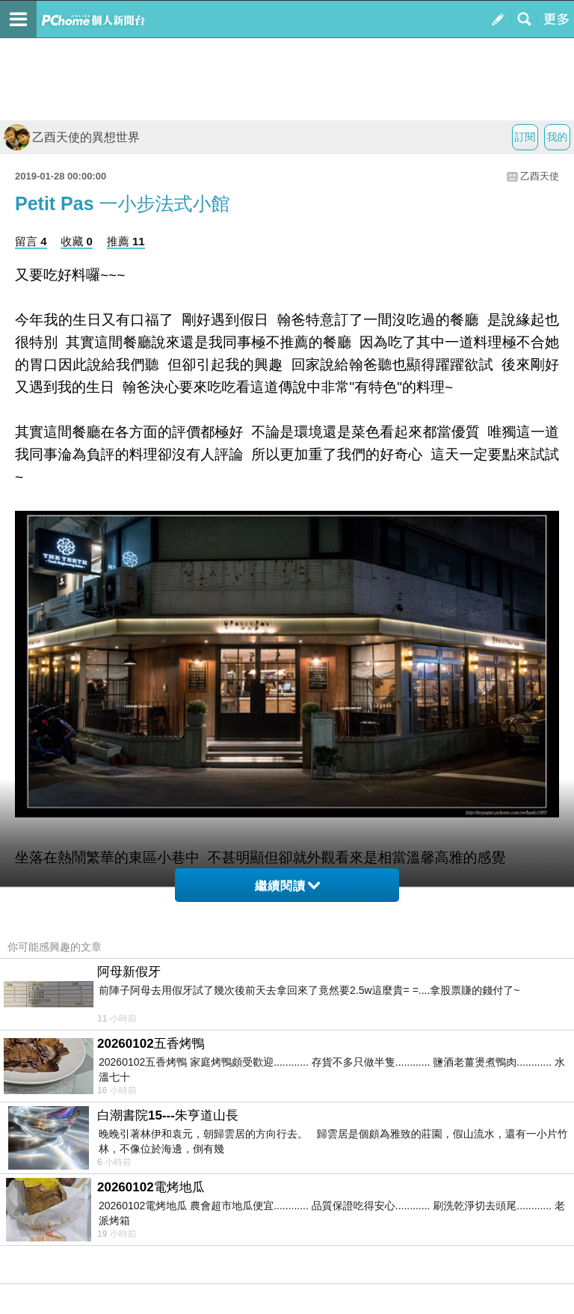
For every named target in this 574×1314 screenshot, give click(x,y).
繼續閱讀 (287, 885)
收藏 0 (77, 241)
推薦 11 (126, 241)
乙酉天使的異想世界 (72, 137)
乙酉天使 (539, 176)
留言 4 (31, 241)
